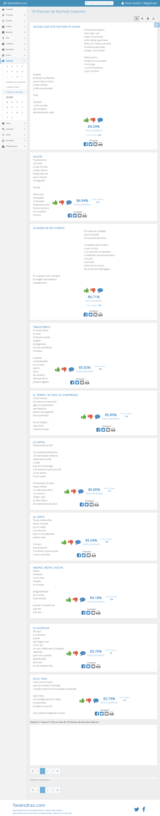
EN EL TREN (40, 678)
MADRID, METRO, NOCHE (48, 567)
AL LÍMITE (38, 517)
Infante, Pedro (12, 87)
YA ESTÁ (37, 156)
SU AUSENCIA (41, 628)
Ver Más (9, 97)
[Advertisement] (57, 50)
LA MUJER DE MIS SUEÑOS (49, 228)
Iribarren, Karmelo (14, 92)
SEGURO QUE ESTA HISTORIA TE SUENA (56, 26)
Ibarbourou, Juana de (15, 82)
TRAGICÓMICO (41, 327)
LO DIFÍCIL (39, 442)
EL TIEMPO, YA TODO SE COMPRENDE (55, 395)
